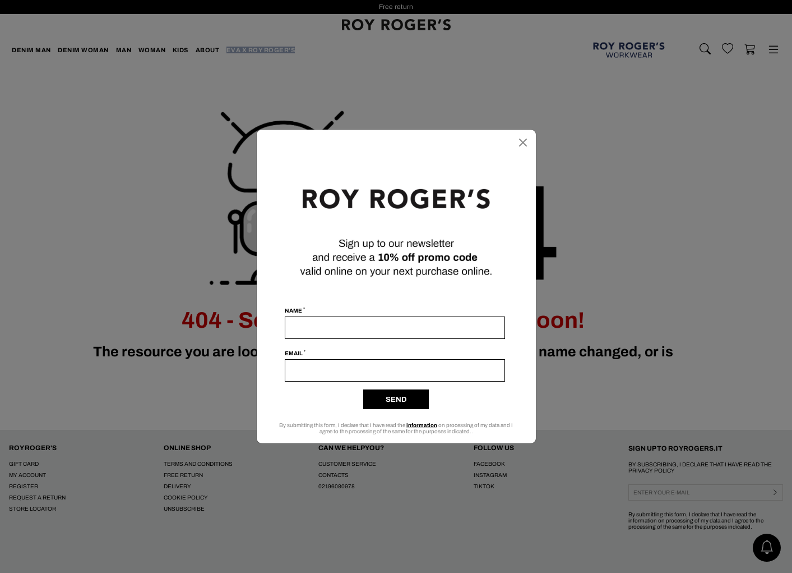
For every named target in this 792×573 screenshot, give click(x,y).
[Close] (523, 142)
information (421, 425)
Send (396, 400)
